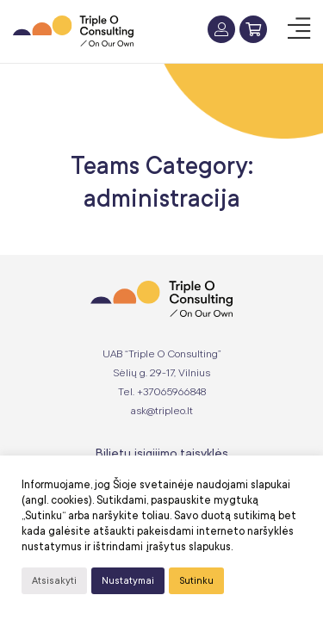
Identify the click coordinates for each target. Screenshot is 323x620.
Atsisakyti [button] (54, 580)
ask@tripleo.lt (162, 411)
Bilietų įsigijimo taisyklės (162, 453)
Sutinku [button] (196, 580)
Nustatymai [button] (128, 580)
